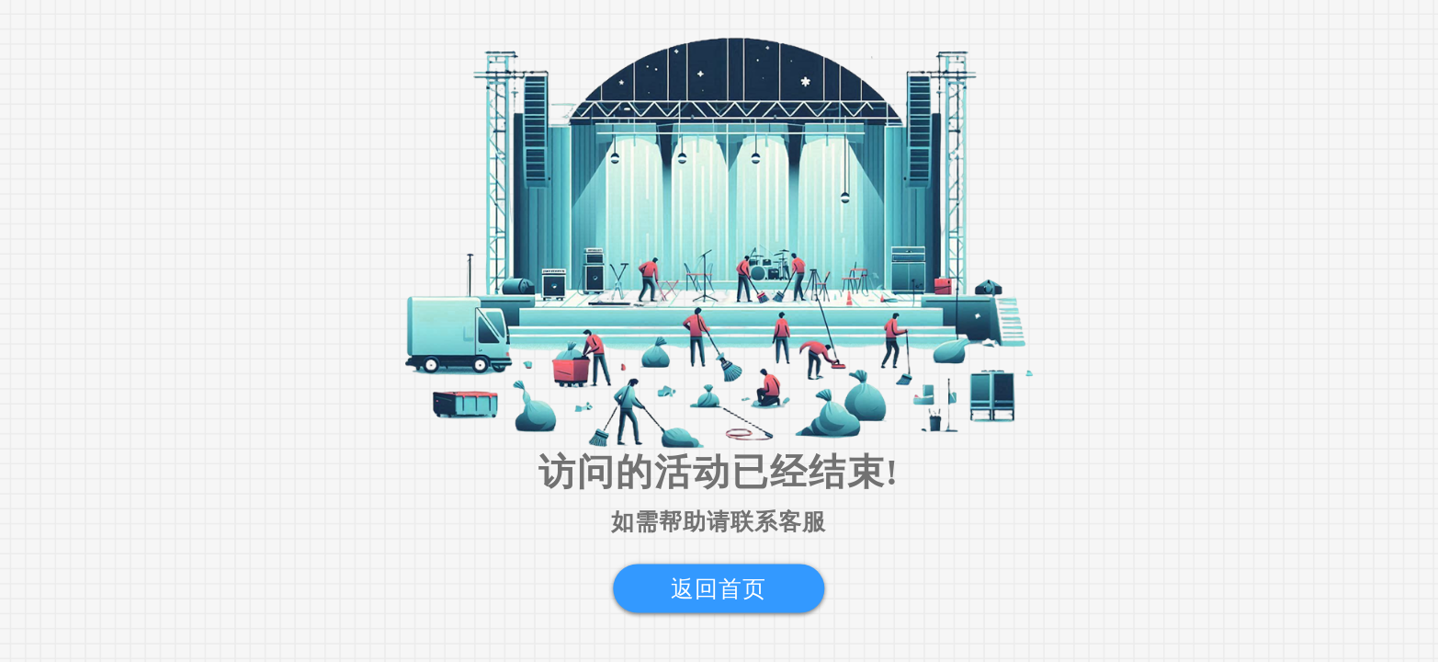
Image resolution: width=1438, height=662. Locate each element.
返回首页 (718, 588)
